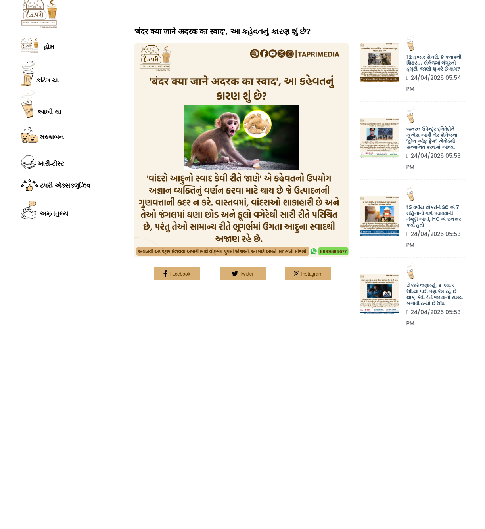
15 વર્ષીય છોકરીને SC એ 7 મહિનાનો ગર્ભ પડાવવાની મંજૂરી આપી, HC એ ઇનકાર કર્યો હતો (433, 216)
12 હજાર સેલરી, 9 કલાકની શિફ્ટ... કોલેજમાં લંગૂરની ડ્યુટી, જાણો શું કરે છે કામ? (433, 63)
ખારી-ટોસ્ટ (43, 162)
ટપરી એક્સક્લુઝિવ (56, 185)
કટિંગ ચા (40, 73)
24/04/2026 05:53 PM (433, 161)
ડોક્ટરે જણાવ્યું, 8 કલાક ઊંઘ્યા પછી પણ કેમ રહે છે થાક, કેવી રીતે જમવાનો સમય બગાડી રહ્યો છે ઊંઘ (434, 295)
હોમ (37, 45)
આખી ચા (41, 103)
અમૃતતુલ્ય (45, 210)
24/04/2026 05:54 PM (433, 83)
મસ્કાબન (42, 135)
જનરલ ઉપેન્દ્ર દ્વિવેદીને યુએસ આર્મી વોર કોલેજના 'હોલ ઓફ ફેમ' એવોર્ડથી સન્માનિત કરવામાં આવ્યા (432, 138)
